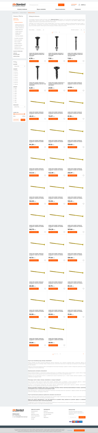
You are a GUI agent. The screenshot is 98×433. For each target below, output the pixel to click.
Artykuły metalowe (22, 9)
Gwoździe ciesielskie (18, 38)
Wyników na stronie (75, 29)
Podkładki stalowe (18, 45)
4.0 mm (15, 79)
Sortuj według (31, 29)
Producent (16, 104)
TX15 (14, 96)
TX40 (15, 91)
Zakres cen (16, 112)
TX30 (15, 89)
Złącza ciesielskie (41, 9)
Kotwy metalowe (18, 43)
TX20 (15, 98)
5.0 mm (15, 70)
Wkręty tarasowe (18, 31)
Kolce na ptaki (17, 41)
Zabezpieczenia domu (19, 48)
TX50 (15, 93)
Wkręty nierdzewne (19, 27)
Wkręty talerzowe (19, 29)
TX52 (14, 102)
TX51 (14, 100)
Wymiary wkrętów (19, 35)
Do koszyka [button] (34, 61)
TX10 (14, 95)
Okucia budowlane (60, 9)
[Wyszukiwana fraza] (43, 5)
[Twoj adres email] (74, 417)
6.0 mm (15, 72)
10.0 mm (15, 73)
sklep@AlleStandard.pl (21, 416)
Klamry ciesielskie (18, 40)
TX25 (14, 88)
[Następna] (84, 32)
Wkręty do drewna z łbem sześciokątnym (19, 25)
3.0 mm (15, 75)
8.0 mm (15, 82)
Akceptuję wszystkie (79, 430)
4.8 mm (15, 84)
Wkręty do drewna (18, 22)
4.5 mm (15, 80)
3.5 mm (15, 77)
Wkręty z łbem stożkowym (18, 33)
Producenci (78, 9)
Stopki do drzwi (17, 47)
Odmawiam (69, 430)
